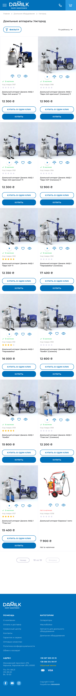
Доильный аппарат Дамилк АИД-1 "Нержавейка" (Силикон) (55, 264)
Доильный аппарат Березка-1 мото (56, 521)
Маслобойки (46, 624)
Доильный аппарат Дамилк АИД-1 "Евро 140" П (17, 264)
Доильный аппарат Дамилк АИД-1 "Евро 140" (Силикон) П (55, 179)
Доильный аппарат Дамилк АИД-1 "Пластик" (17, 522)
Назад (23, 560)
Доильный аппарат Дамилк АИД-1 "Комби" (17, 436)
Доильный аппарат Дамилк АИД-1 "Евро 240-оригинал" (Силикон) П (55, 93)
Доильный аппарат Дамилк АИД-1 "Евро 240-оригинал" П (17, 179)
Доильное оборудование (24, 14)
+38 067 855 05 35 (48, 658)
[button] (12, 76)
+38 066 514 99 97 (48, 662)
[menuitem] (9, 620)
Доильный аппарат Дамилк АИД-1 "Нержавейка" (17, 350)
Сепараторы (46, 620)
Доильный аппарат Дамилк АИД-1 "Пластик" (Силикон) (55, 436)
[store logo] (19, 5)
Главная (6, 14)
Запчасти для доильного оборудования (52, 630)
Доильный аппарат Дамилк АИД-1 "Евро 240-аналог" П (17, 93)
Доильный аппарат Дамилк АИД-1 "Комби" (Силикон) (55, 350)
